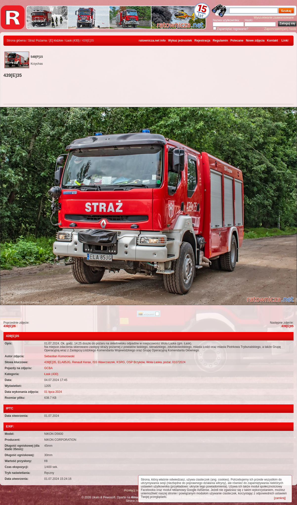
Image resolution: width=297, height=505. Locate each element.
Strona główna (16, 40)
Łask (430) (72, 40)
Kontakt (272, 40)
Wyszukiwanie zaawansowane (274, 17)
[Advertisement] (148, 92)
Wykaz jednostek (180, 40)
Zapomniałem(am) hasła (280, 29)
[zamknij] (280, 498)
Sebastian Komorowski (59, 356)
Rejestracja (202, 40)
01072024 (178, 362)
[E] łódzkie (56, 40)
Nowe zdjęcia (255, 40)
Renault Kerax (81, 362)
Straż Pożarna (37, 40)
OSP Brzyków (136, 362)
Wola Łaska (154, 362)
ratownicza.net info (152, 40)
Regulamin (220, 40)
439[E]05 (287, 326)
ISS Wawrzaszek (103, 362)
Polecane (236, 40)
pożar (166, 362)
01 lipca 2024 (53, 392)
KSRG (120, 362)
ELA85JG (64, 362)
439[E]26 (9, 326)
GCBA (48, 368)
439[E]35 (50, 362)
